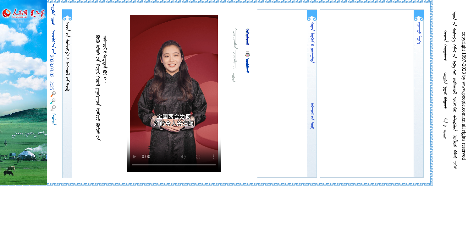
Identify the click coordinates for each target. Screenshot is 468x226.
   (67, 37)
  (67, 75)
